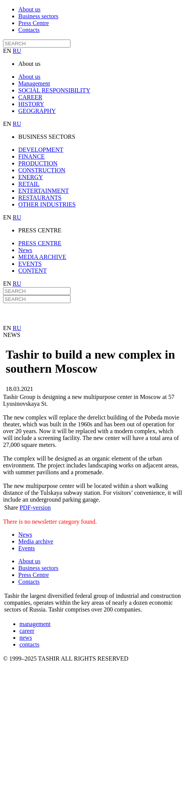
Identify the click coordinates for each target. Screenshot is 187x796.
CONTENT (32, 270)
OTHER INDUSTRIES (47, 204)
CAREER (30, 97)
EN (8, 51)
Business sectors (38, 16)
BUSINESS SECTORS (46, 136)
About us (29, 9)
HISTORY (31, 104)
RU (17, 51)
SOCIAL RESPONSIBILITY (54, 90)
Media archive (35, 541)
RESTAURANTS (39, 197)
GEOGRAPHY (37, 111)
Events (26, 548)
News (25, 250)
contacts (29, 644)
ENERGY (30, 177)
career (26, 631)
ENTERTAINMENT (43, 190)
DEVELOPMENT (40, 149)
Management (34, 83)
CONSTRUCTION (42, 170)
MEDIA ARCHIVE (42, 257)
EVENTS (30, 264)
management (35, 624)
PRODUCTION (38, 163)
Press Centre (33, 23)
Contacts (29, 30)
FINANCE (31, 156)
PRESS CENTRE (39, 230)
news (25, 637)
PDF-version (35, 507)
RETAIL (29, 184)
